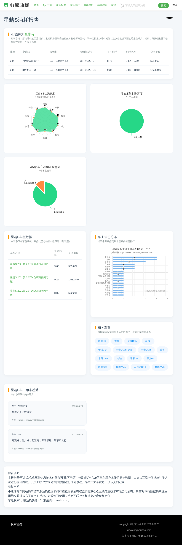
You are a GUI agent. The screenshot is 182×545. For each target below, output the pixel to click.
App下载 (47, 5)
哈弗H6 (102, 341)
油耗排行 (75, 5)
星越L (148, 341)
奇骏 (119, 358)
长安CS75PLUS (124, 349)
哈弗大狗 (103, 367)
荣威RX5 (132, 341)
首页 (36, 5)
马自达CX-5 (140, 367)
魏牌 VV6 (160, 367)
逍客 (162, 349)
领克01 (150, 358)
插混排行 (102, 5)
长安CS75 (146, 349)
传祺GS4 (103, 349)
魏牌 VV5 (121, 367)
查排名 (29, 34)
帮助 (113, 5)
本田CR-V (103, 358)
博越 (116, 341)
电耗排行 (89, 5)
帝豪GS (134, 358)
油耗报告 (61, 5)
